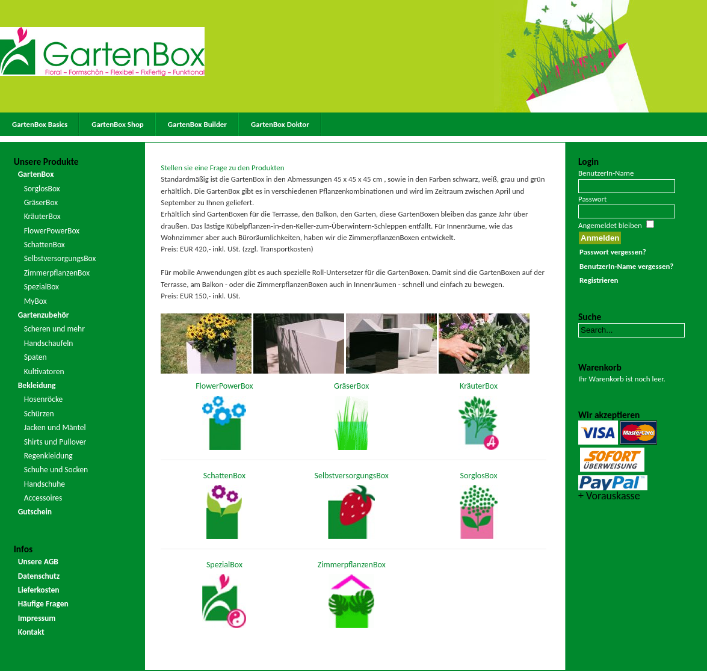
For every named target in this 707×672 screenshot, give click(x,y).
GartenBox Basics (39, 124)
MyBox (35, 301)
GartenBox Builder (197, 124)
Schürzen (39, 413)
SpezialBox (41, 287)
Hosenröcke (43, 399)
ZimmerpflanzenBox (57, 273)
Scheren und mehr (54, 329)
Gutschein (35, 512)
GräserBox (41, 202)
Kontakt (31, 632)
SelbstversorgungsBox (60, 258)
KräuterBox (42, 216)
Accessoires (43, 498)
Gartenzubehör (43, 315)
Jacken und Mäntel (55, 427)
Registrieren (598, 280)
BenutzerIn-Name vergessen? (626, 266)
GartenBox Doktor (280, 124)
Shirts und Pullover (55, 442)
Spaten (35, 357)
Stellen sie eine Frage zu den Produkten (222, 167)
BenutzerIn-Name (606, 172)
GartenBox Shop (117, 124)
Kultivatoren (44, 371)
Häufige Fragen (43, 604)
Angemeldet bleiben (610, 225)
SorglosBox (42, 188)
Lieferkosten (39, 590)
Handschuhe (44, 484)
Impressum (37, 618)
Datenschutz (39, 576)
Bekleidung (37, 385)
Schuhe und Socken (56, 469)
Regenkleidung (48, 456)
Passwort (592, 198)
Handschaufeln (48, 343)
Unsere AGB (38, 561)
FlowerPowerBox (52, 231)
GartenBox (36, 174)
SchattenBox (44, 244)
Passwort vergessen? (612, 251)
